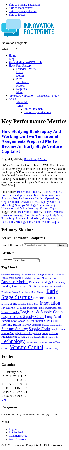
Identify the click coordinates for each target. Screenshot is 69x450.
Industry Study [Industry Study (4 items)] (33, 304)
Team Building (46, 205)
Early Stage (57, 215)
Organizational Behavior (15, 201)
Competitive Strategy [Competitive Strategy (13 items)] (26, 286)
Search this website (12, 245)
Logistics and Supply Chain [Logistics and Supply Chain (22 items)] (22, 316)
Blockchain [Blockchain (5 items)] (27, 278)
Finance (28, 195)
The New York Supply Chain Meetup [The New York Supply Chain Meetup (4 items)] (40, 342)
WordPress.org (17, 439)
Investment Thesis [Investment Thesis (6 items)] (54, 307)
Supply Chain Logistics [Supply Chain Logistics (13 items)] (25, 333)
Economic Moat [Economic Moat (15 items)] (44, 298)
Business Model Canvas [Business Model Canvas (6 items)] (44, 278)
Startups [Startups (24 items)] (8, 329)
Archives (6, 260)
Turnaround (33, 221)
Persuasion (7, 221)
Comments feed (18, 435)
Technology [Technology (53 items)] (13, 341)
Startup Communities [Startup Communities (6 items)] (52, 324)
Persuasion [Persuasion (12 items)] (52, 320)
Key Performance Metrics (28, 198)
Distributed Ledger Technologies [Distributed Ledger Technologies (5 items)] (15, 292)
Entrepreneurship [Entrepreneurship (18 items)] (13, 303)
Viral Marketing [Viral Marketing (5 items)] (51, 348)
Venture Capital (49, 208)
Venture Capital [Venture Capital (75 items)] (26, 347)
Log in (13, 429)
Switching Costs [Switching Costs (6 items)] (25, 336)
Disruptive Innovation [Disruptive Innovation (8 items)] (52, 286)
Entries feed (16, 432)
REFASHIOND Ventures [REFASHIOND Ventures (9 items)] (27, 324)
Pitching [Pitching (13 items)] (6, 324)
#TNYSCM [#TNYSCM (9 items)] (58, 274)
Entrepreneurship (11, 195)
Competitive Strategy (36, 215)
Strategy (31, 205)
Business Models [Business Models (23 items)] (14, 281)
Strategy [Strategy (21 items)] (21, 329)
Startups (20, 205)
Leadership (33, 218)
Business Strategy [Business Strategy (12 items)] (40, 282)
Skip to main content (21, 7)
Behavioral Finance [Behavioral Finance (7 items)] (11, 278)
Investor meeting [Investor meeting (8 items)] (10, 312)
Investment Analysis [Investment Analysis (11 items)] (13, 307)
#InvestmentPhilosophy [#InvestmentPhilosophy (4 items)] (10, 275)
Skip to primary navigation (24, 4)
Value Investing (29, 208)
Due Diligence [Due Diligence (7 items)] (38, 292)
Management (49, 218)
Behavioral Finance (28, 191)
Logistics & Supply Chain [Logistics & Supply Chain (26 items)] (41, 312)
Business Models (52, 191)
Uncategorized (10, 208)
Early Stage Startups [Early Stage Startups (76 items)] (29, 294)
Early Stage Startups (13, 218)
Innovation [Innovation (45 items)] (50, 303)
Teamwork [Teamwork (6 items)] (52, 336)
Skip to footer (17, 14)
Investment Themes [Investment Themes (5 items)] (35, 308)
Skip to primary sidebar (23, 11)
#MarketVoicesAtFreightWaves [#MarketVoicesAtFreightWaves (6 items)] (36, 274)
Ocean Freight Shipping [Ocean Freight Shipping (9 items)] (31, 320)
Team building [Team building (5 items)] (40, 337)
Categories (7, 414)
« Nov (5, 400)
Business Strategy (11, 215)
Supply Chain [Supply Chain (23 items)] (39, 329)
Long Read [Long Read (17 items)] (53, 317)
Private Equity (40, 201)
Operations (51, 198)
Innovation (40, 195)
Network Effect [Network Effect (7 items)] (9, 321)
